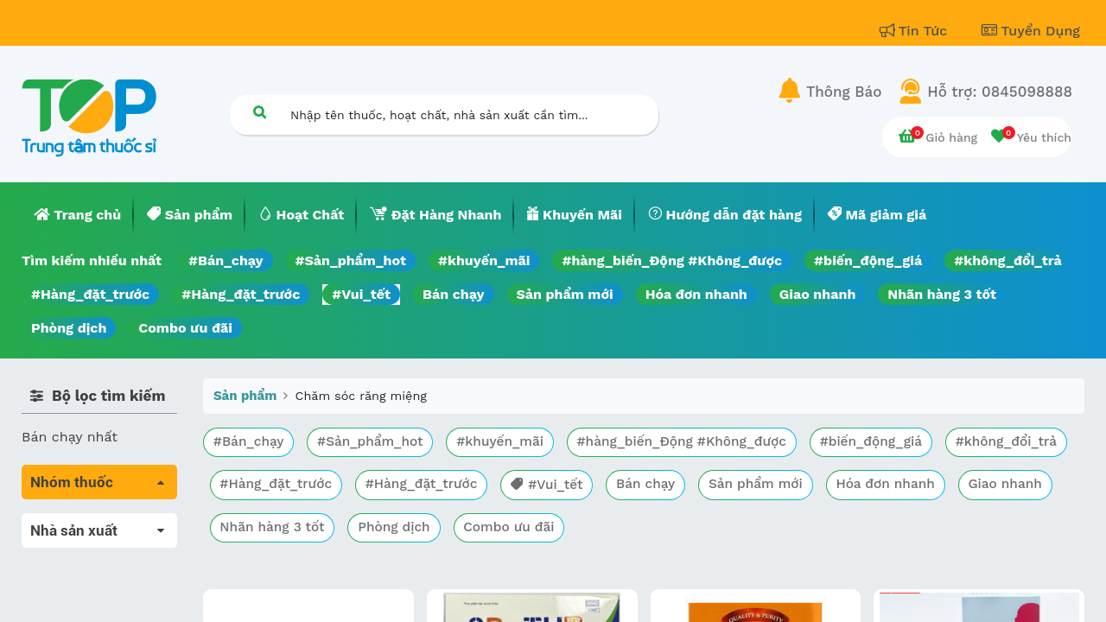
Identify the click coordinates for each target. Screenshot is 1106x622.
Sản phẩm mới (565, 294)
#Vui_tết (361, 294)
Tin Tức (916, 30)
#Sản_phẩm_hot (351, 260)
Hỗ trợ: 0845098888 (999, 91)
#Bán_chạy (226, 260)
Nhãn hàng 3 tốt (941, 294)
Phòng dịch (68, 328)
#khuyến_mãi (484, 260)
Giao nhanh (817, 294)
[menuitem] (78, 215)
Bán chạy (453, 294)
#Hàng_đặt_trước (90, 294)
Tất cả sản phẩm (77, 523)
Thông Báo (843, 91)
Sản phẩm (244, 395)
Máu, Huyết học (74, 547)
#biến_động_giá (868, 260)
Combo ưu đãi (185, 328)
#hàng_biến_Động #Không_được (672, 260)
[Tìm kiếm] (259, 112)
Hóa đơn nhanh (696, 294)
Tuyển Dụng (1031, 30)
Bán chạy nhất (70, 436)
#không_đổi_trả (1008, 260)
